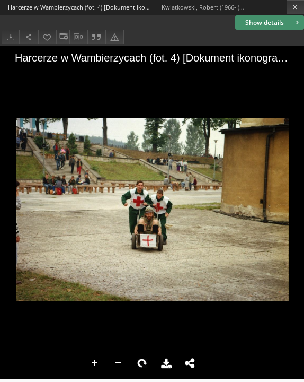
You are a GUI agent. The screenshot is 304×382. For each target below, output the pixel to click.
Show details (273, 22)
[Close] (295, 7)
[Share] (29, 37)
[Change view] (62, 37)
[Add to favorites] (47, 37)
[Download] (11, 37)
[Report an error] (114, 37)
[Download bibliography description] (78, 37)
